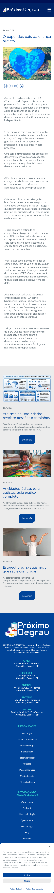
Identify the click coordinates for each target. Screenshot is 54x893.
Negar (27, 881)
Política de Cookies (17, 889)
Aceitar (27, 875)
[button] (49, 846)
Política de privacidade (34, 889)
